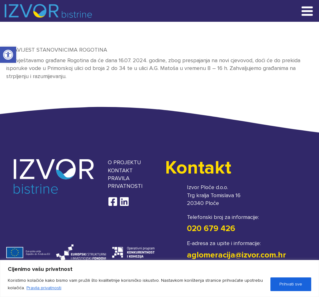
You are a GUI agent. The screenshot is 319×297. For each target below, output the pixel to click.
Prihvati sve (290, 284)
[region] (159, 278)
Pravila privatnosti (43, 288)
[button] (8, 55)
